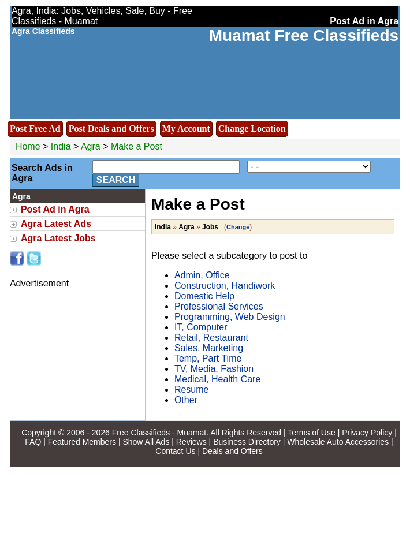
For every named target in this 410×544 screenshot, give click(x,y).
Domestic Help (204, 296)
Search (116, 180)
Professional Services (218, 306)
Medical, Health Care (217, 379)
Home (28, 146)
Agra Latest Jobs (58, 238)
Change (237, 226)
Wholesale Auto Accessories (338, 441)
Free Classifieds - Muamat (159, 432)
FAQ (33, 441)
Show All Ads (145, 441)
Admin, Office (202, 275)
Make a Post (136, 146)
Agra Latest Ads (56, 224)
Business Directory (247, 441)
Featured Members (82, 441)
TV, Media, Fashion (214, 369)
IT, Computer (201, 327)
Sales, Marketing (208, 348)
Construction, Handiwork (224, 285)
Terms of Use (311, 432)
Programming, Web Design (229, 317)
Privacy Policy (367, 432)
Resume (191, 389)
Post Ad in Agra (55, 209)
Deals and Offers (232, 451)
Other (185, 400)
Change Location (252, 128)
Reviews (191, 441)
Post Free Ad (35, 128)
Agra (92, 146)
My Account (186, 128)
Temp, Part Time (207, 358)
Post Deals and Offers (111, 128)
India (61, 146)
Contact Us (175, 451)
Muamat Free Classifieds (303, 35)
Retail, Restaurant (211, 337)
